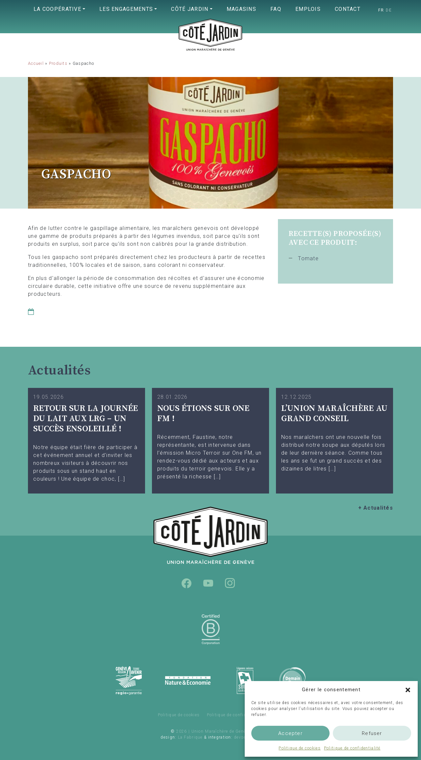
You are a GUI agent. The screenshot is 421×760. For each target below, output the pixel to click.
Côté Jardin (189, 9)
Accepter (290, 733)
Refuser (372, 733)
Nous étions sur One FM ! (203, 413)
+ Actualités (375, 508)
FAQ (275, 9)
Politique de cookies (300, 748)
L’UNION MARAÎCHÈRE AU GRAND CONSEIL (334, 413)
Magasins (241, 9)
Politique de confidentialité (352, 748)
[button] (408, 689)
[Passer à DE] (389, 10)
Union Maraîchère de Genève (210, 48)
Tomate (308, 258)
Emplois (308, 9)
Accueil (36, 63)
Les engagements (126, 9)
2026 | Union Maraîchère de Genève (213, 731)
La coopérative (57, 9)
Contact (347, 9)
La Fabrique (190, 737)
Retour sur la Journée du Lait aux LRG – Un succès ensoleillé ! (85, 418)
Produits (58, 63)
